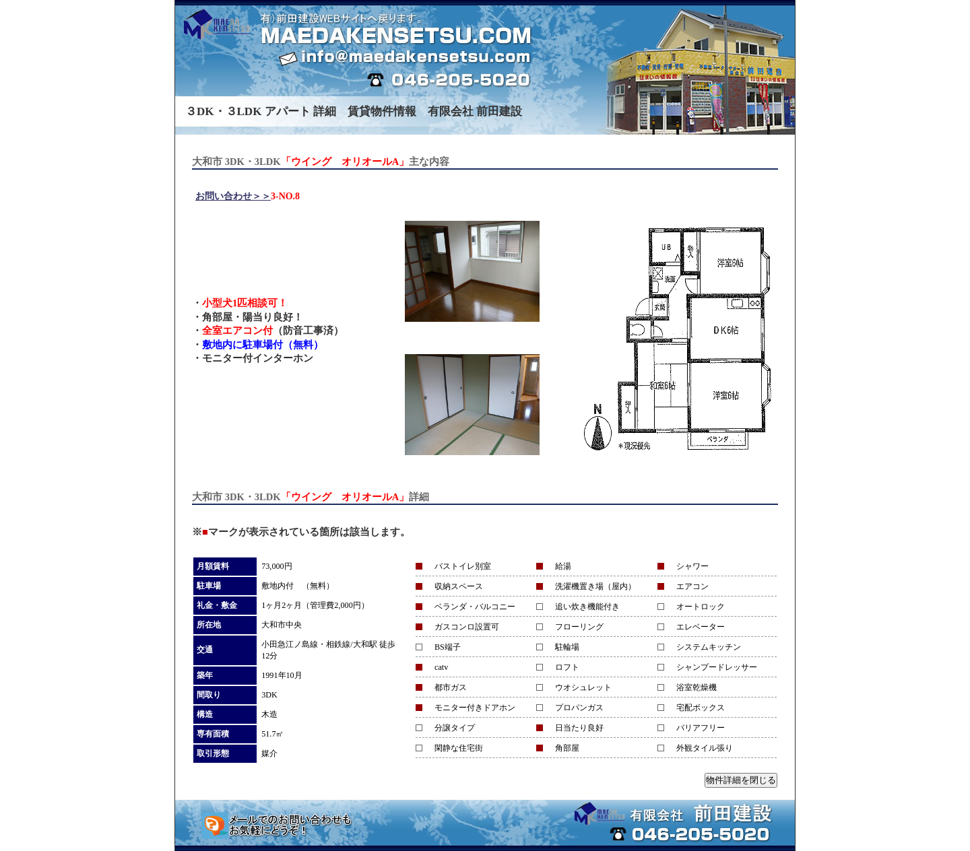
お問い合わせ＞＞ (233, 196)
